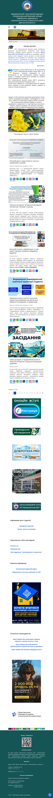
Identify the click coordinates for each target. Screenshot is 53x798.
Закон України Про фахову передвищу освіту (26, 649)
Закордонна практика (26, 526)
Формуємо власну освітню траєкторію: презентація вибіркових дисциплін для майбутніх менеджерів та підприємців (24, 300)
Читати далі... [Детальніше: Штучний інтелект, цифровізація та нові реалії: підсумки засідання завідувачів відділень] (13, 272)
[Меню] (9, 27)
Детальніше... (41, 65)
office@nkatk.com (15, 768)
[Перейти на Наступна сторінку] (40, 393)
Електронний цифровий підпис (26, 569)
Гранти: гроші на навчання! (26, 529)
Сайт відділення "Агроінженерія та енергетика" (26, 552)
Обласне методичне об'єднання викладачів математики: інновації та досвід (26, 206)
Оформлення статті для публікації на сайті (26, 572)
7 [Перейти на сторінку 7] (29, 393)
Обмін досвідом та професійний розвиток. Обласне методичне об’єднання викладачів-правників (26, 361)
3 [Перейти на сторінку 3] (19, 393)
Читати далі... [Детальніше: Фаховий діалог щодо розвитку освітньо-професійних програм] (13, 180)
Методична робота (14, 210)
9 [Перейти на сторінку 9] (34, 393)
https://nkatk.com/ (20, 771)
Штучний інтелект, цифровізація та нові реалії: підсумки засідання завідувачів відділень (24, 251)
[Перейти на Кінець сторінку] (42, 393)
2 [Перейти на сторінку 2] (17, 393)
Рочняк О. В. (14, 546)
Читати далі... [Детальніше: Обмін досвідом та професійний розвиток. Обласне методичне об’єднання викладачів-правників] (13, 383)
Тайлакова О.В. (15, 549)
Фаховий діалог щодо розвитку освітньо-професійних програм (24, 162)
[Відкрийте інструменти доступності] (50, 795)
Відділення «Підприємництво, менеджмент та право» (21, 166)
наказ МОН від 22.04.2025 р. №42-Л (19, 54)
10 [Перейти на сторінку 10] (37, 393)
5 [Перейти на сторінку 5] (24, 393)
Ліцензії (43, 52)
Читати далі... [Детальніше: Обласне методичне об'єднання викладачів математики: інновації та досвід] (13, 226)
